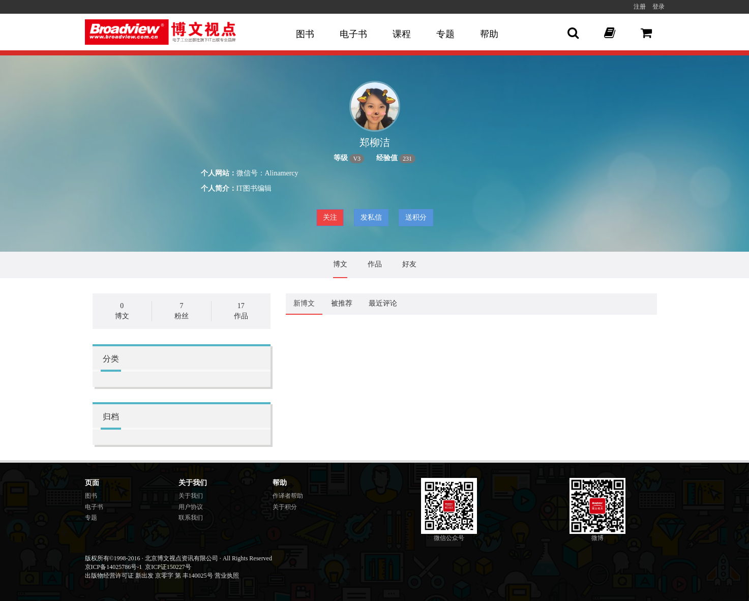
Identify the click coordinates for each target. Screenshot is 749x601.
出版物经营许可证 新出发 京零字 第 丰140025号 (149, 575)
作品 (375, 264)
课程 (402, 34)
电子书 (353, 34)
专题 (445, 34)
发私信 (371, 217)
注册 (640, 6)
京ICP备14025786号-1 (113, 566)
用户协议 (190, 506)
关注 (330, 217)
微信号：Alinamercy (267, 173)
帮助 (489, 34)
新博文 (304, 303)
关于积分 (285, 506)
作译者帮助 (288, 495)
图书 (305, 34)
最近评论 (383, 303)
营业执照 (227, 575)
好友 (409, 264)
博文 (340, 264)
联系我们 (190, 517)
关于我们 (190, 495)
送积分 (416, 217)
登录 (658, 6)
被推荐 (341, 303)
